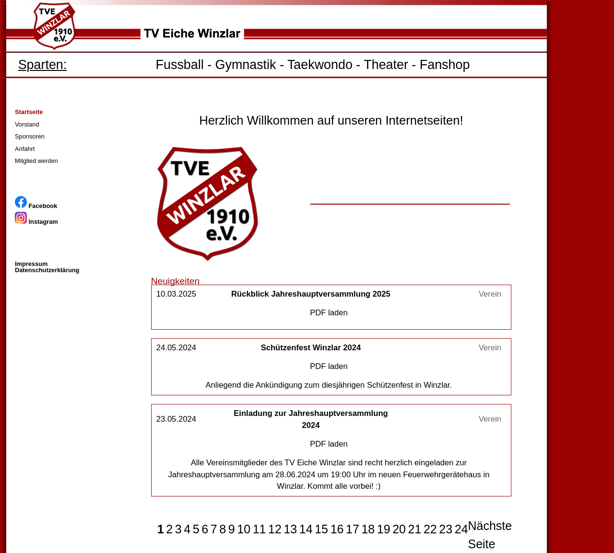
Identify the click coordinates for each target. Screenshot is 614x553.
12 (275, 529)
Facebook (36, 205)
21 (415, 529)
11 (259, 529)
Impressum (31, 263)
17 (352, 529)
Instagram (36, 221)
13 (290, 529)
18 (368, 529)
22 (430, 529)
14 (306, 529)
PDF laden (329, 312)
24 (461, 529)
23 (445, 529)
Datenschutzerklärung (47, 270)
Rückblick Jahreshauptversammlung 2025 (310, 294)
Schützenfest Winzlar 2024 (311, 347)
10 (243, 529)
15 (321, 529)
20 (399, 529)
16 (337, 529)
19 (383, 529)
